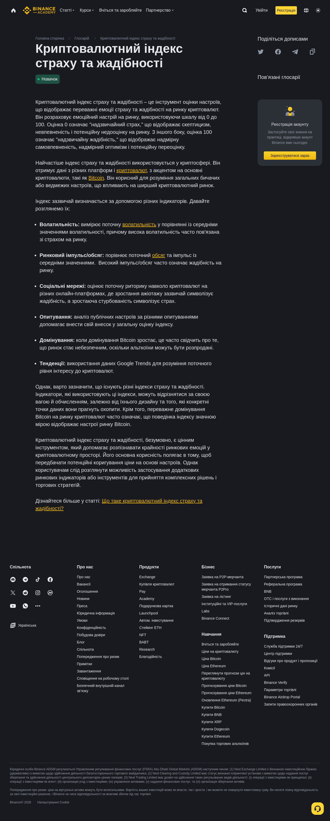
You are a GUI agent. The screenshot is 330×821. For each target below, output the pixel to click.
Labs (205, 611)
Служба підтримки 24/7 (283, 646)
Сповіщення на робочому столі (103, 678)
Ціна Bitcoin (211, 659)
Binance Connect (215, 618)
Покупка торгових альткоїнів (225, 744)
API (267, 675)
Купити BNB (212, 715)
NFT (142, 635)
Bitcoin (96, 178)
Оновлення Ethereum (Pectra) (226, 700)
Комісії (269, 668)
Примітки (84, 664)
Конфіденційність (91, 628)
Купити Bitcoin (213, 707)
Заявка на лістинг (216, 597)
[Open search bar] (243, 10)
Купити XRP (212, 722)
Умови (82, 620)
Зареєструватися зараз (290, 155)
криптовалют (131, 170)
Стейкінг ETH (150, 628)
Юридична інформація (96, 613)
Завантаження (89, 671)
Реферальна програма (283, 584)
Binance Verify (275, 682)
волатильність (139, 224)
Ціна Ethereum (214, 666)
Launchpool (148, 613)
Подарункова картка (156, 606)
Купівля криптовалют (156, 584)
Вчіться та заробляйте (220, 644)
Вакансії (84, 584)
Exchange (147, 577)
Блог (81, 642)
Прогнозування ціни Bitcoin (224, 686)
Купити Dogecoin (216, 729)
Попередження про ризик (98, 657)
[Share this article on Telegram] (295, 52)
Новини (83, 599)
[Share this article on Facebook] (278, 52)
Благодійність (150, 657)
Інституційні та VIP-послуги (224, 604)
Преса (82, 606)
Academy (146, 599)
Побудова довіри (91, 635)
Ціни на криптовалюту (220, 651)
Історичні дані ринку (281, 606)
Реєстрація (286, 10)
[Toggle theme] (318, 10)
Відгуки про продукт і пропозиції (291, 661)
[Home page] (39, 10)
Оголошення (87, 591)
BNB (268, 591)
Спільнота (85, 649)
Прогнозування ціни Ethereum (227, 693)
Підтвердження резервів (284, 620)
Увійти (262, 10)
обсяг (158, 255)
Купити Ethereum (216, 736)
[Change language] (306, 10)
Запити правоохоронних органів (290, 704)
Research (147, 649)
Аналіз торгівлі (276, 613)
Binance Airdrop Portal (282, 697)
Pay (142, 591)
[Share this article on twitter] (261, 52)
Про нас (83, 577)
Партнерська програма (283, 577)
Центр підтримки (278, 653)
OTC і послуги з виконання (286, 599)
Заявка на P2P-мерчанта (223, 577)
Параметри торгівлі (280, 690)
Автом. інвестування (156, 620)
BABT (144, 642)
